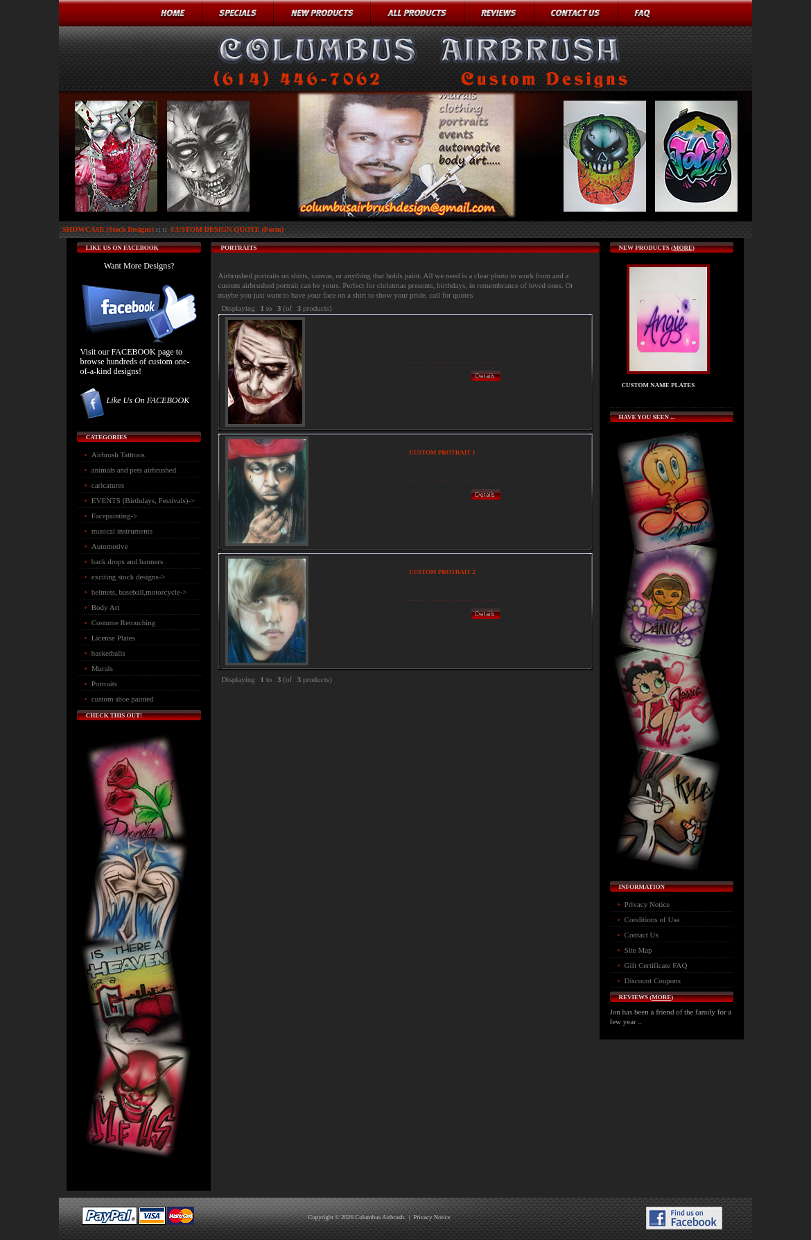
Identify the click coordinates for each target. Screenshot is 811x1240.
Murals (102, 668)
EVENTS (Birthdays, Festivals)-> (143, 500)
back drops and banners (127, 561)
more (682, 247)
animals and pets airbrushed (134, 470)
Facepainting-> (114, 515)
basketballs (108, 653)
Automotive (109, 546)
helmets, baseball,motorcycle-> (139, 592)
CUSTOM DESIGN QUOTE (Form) (227, 229)
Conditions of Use (652, 919)
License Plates (113, 638)
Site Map (638, 950)
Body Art (105, 607)
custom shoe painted (122, 699)
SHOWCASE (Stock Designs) (108, 229)
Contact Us (642, 935)
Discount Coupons (653, 980)
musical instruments (121, 531)
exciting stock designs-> (128, 576)
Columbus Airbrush (379, 1217)
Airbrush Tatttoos (118, 454)
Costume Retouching (123, 622)
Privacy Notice (647, 904)
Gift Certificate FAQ (656, 965)
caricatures (108, 485)
